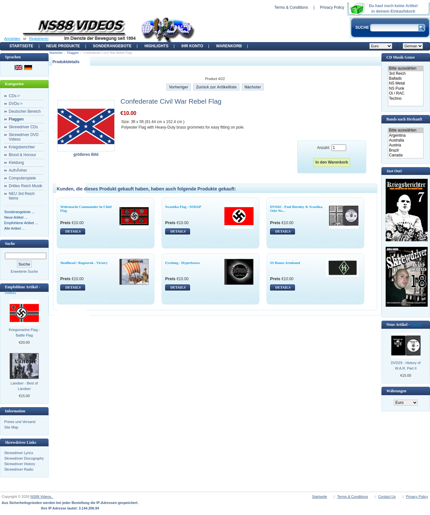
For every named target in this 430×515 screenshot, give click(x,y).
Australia (405, 140)
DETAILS (73, 231)
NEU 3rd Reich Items (22, 195)
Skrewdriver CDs (23, 127)
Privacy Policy (332, 7)
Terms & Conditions (291, 7)
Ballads (405, 78)
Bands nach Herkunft (404, 119)
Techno (405, 98)
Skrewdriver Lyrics (18, 453)
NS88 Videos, (41, 496)
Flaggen (72, 52)
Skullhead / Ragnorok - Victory (84, 263)
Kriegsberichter (22, 147)
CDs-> (14, 96)
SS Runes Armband (285, 263)
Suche (10, 243)
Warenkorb (229, 46)
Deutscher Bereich (25, 111)
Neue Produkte (63, 46)
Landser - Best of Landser (24, 386)
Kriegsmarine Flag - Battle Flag (24, 332)
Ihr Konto (192, 46)
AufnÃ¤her (18, 170)
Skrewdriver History (19, 464)
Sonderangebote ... (19, 212)
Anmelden (12, 38)
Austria (405, 145)
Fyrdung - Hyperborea (182, 263)
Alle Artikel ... (14, 228)
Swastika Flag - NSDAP (183, 207)
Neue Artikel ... (16, 217)
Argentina (405, 135)
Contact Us (387, 496)
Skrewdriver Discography (24, 458)
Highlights (156, 46)
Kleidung (16, 162)
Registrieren (38, 38)
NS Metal (405, 83)
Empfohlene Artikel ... (21, 223)
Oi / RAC (405, 93)
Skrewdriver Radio (18, 469)
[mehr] (10, 292)
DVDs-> (15, 103)
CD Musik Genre (400, 57)
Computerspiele (22, 178)
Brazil (405, 150)
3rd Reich (405, 73)
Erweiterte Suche (24, 271)
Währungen (396, 391)
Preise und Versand (19, 422)
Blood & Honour (22, 155)
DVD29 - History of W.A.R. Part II (406, 365)
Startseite (21, 46)
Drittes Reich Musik (25, 186)
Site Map (11, 427)
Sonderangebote (112, 46)
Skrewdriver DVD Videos (24, 137)
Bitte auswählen (405, 68)
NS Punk (405, 88)
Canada (405, 155)
